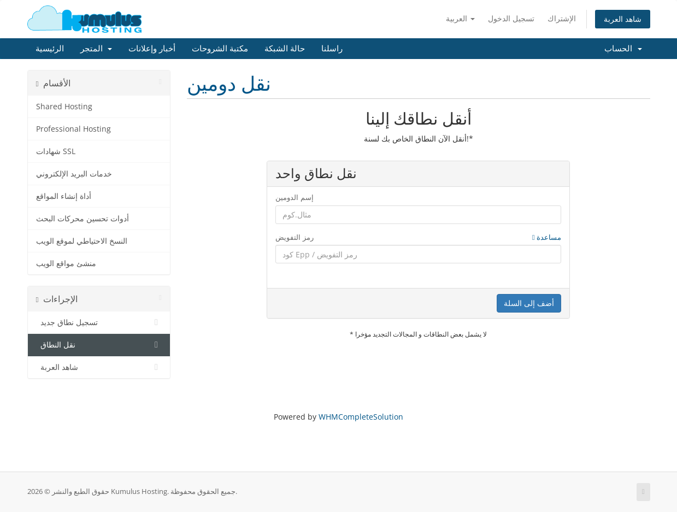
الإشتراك (562, 18)
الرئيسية (50, 49)
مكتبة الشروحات (220, 49)
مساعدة (546, 237)
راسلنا (332, 49)
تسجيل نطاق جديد (99, 322)
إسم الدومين (294, 197)
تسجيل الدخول (511, 18)
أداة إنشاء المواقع (63, 196)
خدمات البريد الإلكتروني (74, 174)
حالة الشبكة (284, 49)
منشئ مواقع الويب (66, 263)
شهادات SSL (55, 151)
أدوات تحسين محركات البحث (82, 218)
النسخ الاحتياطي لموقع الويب (81, 241)
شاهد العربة (622, 19)
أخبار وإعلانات (151, 49)
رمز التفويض (418, 237)
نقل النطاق (99, 344)
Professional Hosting (73, 129)
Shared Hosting (64, 106)
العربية (460, 18)
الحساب (623, 49)
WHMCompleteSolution (361, 416)
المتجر (96, 49)
